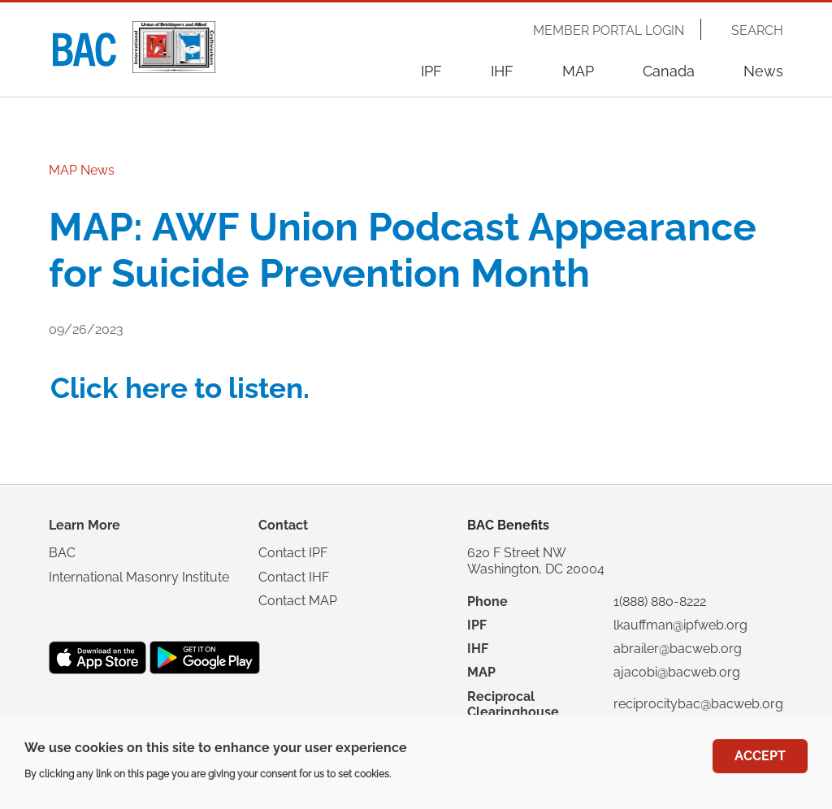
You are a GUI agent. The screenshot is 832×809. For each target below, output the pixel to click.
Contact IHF (293, 577)
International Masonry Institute (139, 577)
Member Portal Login (608, 30)
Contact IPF (292, 552)
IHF (502, 71)
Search (757, 30)
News (763, 71)
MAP (578, 71)
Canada (669, 71)
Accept (760, 762)
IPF (431, 71)
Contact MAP (297, 600)
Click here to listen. (180, 387)
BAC (62, 552)
